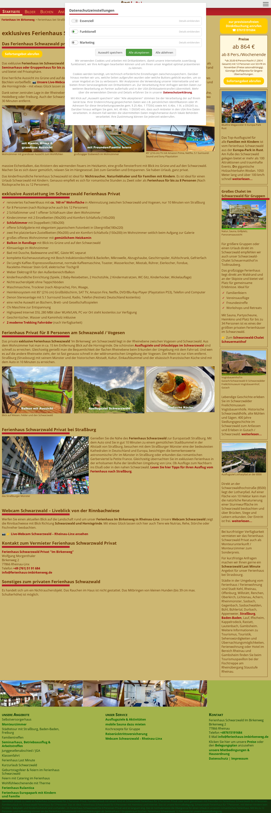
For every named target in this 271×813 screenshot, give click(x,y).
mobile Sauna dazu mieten (125, 724)
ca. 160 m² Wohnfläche (67, 202)
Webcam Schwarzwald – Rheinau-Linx (133, 739)
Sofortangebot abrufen (22, 54)
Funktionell (88, 32)
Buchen (46, 11)
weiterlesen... (242, 179)
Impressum (239, 758)
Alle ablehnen (164, 52)
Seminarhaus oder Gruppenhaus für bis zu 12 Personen (43, 67)
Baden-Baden (232, 618)
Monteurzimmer (14, 724)
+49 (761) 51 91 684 (26, 568)
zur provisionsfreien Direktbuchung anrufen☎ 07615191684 (244, 26)
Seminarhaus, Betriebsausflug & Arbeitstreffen (26, 744)
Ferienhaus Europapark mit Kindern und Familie (29, 794)
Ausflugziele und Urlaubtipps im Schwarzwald (169, 345)
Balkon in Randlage (21, 243)
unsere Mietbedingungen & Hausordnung (229, 752)
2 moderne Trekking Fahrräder (30, 322)
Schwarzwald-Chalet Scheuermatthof (243, 339)
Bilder (30, 11)
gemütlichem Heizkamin (73, 238)
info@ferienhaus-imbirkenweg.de (27, 572)
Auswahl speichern (110, 52)
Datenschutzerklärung (177, 92)
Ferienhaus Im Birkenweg (18, 19)
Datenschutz (218, 758)
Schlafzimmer (17, 223)
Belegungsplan (226, 745)
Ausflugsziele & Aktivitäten (125, 719)
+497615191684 (231, 732)
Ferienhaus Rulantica (18, 788)
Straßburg (247, 614)
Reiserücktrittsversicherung (126, 734)
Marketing (87, 42)
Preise (251, 742)
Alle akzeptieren (139, 52)
